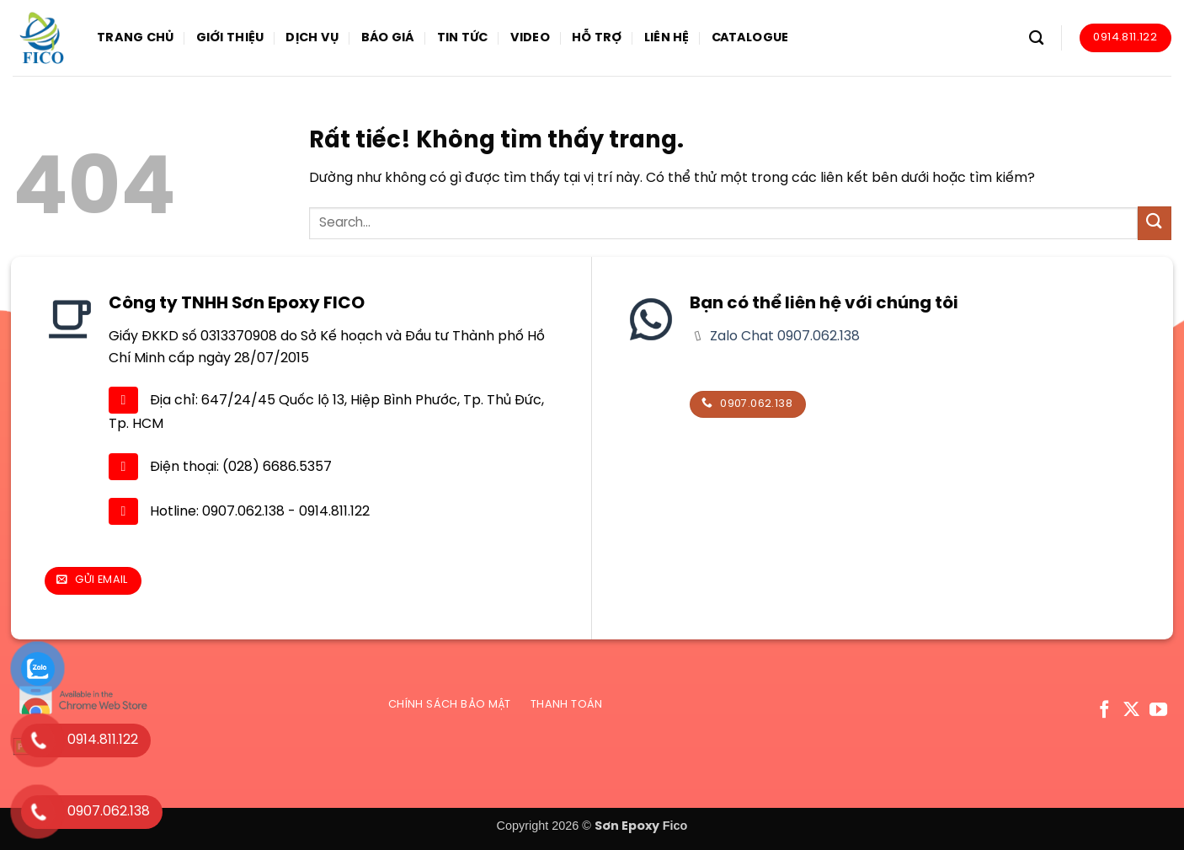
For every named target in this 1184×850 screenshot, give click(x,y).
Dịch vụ (312, 38)
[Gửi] (1154, 222)
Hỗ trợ (597, 38)
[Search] (1036, 38)
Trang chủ (135, 38)
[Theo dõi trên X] (1131, 710)
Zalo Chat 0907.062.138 (783, 336)
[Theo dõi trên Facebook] (1104, 710)
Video (530, 38)
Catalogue (750, 38)
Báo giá (388, 38)
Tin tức (462, 38)
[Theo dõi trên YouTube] (1158, 710)
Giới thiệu (230, 38)
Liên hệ (667, 38)
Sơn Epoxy (627, 826)
